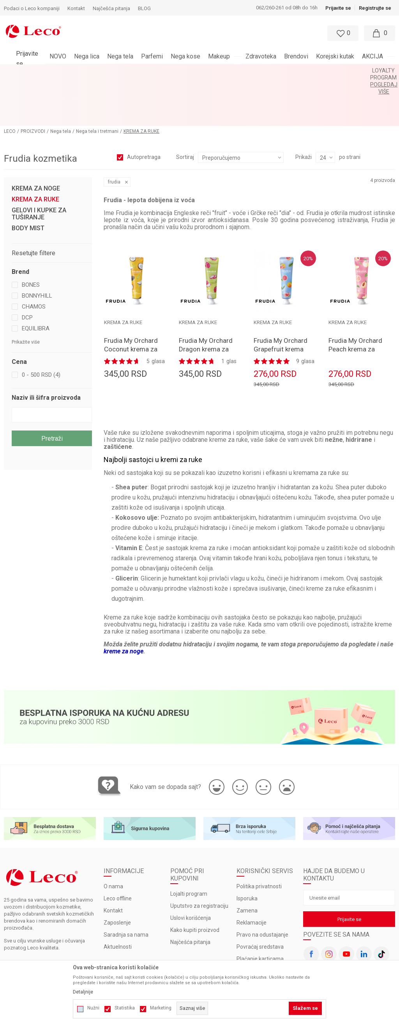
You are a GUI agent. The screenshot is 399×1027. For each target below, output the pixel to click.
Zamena (247, 862)
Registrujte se (375, 8)
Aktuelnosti (118, 898)
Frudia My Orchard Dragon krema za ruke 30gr (206, 300)
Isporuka (247, 850)
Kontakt (113, 862)
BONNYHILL (37, 246)
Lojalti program (188, 845)
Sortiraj (185, 108)
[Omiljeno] (342, 33)
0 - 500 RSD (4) (41, 325)
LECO (10, 82)
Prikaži (303, 108)
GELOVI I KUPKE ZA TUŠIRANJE (39, 165)
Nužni (93, 1008)
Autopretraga (144, 108)
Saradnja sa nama (126, 886)
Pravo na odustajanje (262, 886)
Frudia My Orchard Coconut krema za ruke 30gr (131, 300)
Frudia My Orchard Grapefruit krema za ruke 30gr (280, 300)
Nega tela (60, 82)
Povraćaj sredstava (260, 898)
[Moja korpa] (379, 33)
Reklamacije (252, 874)
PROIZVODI (33, 82)
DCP (27, 268)
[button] (181, 33)
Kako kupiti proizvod (194, 881)
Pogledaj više (270, 70)
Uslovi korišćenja (190, 869)
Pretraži (52, 389)
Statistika (125, 1008)
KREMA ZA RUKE (35, 150)
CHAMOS (34, 257)
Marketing (160, 1008)
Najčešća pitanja (190, 893)
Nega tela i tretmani (97, 82)
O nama (113, 838)
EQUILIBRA (35, 279)
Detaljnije (83, 992)
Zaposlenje (117, 874)
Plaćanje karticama (260, 910)
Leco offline (118, 850)
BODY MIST (28, 179)
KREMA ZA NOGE (36, 139)
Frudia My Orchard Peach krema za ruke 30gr (355, 300)
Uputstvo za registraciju (199, 857)
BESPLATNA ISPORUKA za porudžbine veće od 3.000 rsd (179, 70)
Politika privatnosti (259, 838)
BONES (31, 235)
